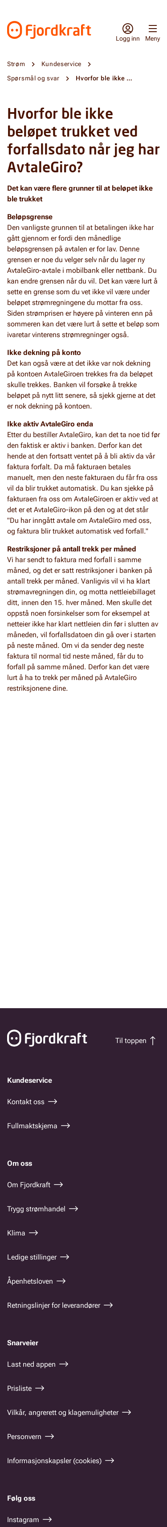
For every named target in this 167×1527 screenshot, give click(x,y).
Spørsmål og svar (33, 78)
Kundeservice (61, 63)
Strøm (16, 63)
